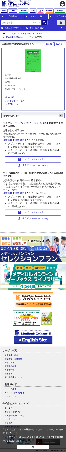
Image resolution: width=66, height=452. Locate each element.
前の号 (49, 44)
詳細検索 (13, 16)
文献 (14, 33)
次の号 (59, 44)
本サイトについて (12, 412)
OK (33, 447)
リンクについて (11, 419)
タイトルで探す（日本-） (32, 33)
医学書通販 (9, 370)
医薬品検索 (9, 362)
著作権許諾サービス (13, 377)
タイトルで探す (37, 16)
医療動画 (8, 374)
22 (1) (28, 140)
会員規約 (8, 423)
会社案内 (8, 408)
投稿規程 (9, 97)
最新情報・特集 (11, 355)
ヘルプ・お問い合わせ (14, 393)
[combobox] (15, 22)
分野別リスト (11, 104)
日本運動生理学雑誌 (15, 37)
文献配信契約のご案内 (14, 415)
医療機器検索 (10, 366)
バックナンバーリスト (15, 101)
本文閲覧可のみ (36, 28)
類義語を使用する (12, 28)
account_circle (62, 3)
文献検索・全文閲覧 (13, 359)
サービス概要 (10, 389)
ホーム (4, 33)
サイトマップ (10, 396)
